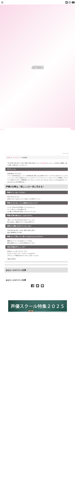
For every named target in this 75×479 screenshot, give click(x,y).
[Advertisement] (37, 292)
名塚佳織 (43, 163)
